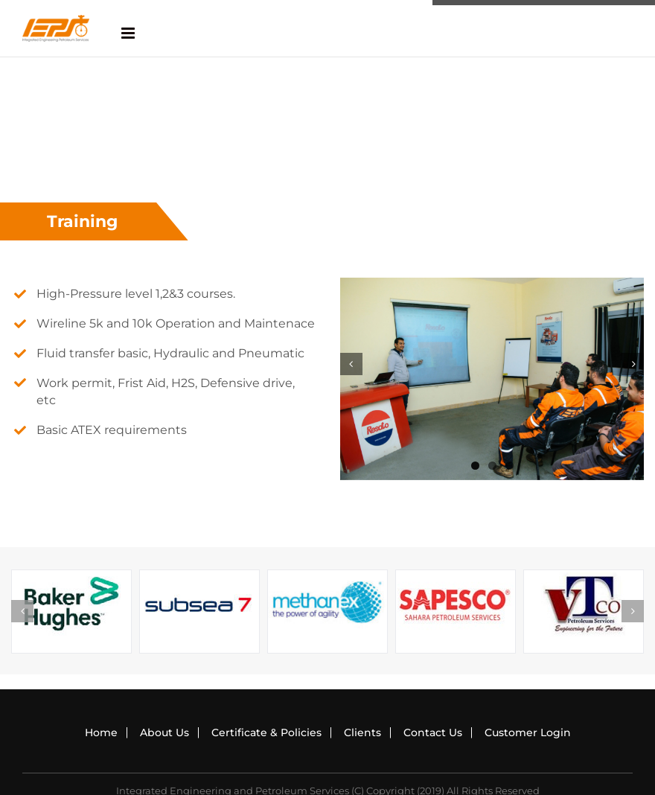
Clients (362, 732)
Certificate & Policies (266, 732)
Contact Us (432, 732)
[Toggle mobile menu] (129, 33)
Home (101, 732)
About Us (164, 732)
